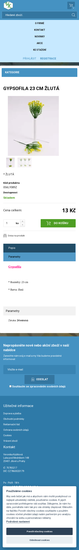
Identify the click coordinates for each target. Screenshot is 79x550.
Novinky (40, 36)
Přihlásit (29, 58)
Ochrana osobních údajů (16, 430)
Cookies (7, 435)
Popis (11, 248)
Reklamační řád (11, 424)
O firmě (39, 23)
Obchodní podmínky (13, 419)
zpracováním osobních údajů (48, 386)
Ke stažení (39, 50)
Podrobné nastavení (18, 521)
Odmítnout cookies (40, 540)
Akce (40, 43)
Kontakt (39, 30)
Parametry (14, 256)
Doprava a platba (12, 413)
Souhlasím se (37, 386)
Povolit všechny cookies (39, 531)
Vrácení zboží (10, 441)
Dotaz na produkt (16, 235)
